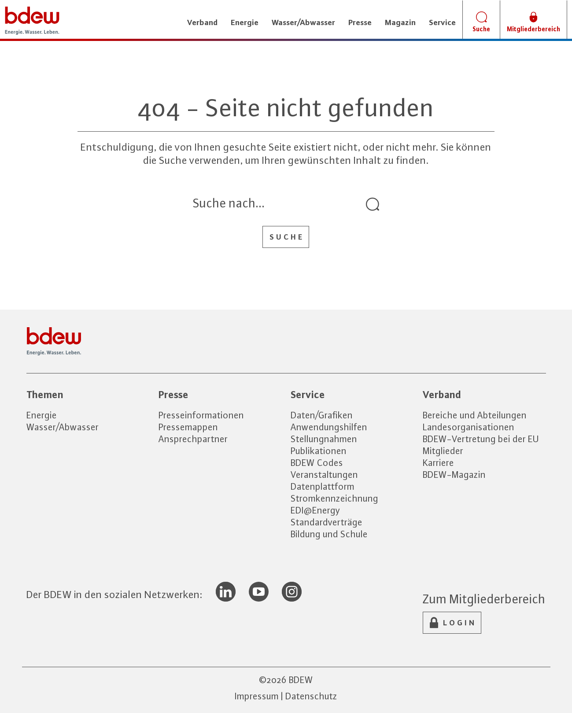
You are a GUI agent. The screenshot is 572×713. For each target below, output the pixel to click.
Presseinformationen (201, 415)
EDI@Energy (315, 510)
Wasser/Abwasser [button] (303, 22)
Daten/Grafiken (322, 415)
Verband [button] (202, 22)
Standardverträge (326, 522)
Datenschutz (311, 696)
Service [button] (442, 22)
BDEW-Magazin (454, 474)
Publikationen (319, 450)
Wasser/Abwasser (62, 426)
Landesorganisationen (468, 426)
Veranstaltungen (324, 474)
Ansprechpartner (193, 438)
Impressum (257, 696)
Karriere (438, 462)
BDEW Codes (317, 462)
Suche (286, 237)
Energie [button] (244, 22)
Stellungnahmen (324, 438)
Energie (41, 415)
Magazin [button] (400, 22)
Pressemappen (188, 426)
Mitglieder (443, 450)
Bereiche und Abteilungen (475, 415)
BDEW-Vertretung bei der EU (481, 438)
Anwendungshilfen (329, 426)
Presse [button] (360, 22)
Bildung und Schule (329, 533)
